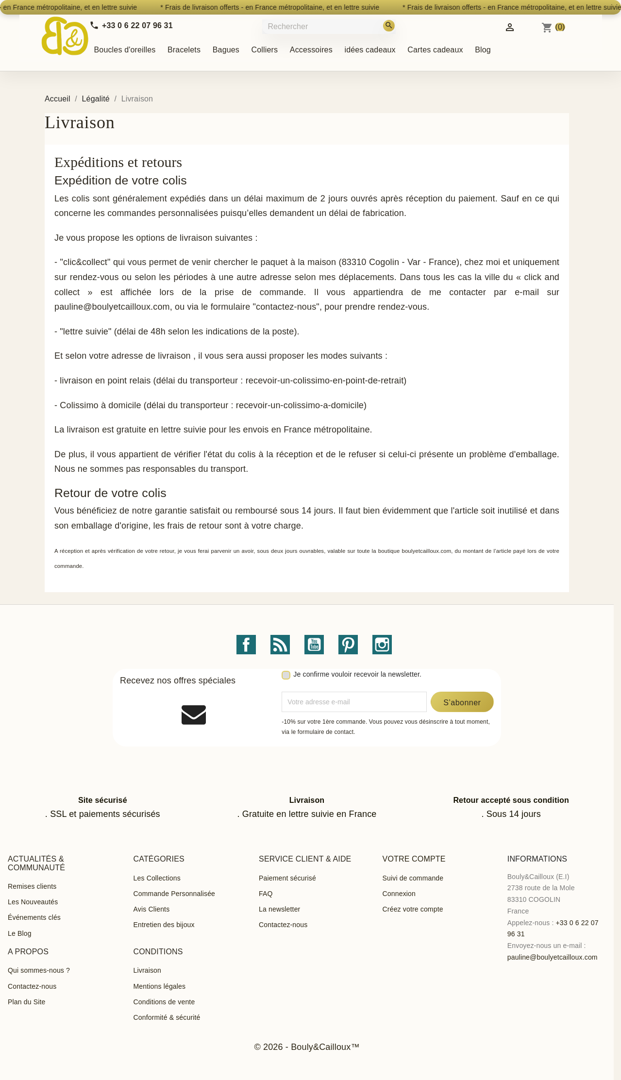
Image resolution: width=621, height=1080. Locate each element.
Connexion (399, 893)
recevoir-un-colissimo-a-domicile (300, 405)
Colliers (265, 50)
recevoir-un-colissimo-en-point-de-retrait (325, 380)
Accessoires (311, 50)
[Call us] (131, 25)
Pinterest (348, 644)
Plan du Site (26, 1002)
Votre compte (414, 859)
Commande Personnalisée (175, 893)
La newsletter (279, 909)
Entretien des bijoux (164, 925)
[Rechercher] (330, 26)
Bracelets (184, 50)
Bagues (226, 50)
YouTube (314, 644)
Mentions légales (160, 986)
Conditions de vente (164, 1002)
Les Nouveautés (33, 902)
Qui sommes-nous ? (39, 970)
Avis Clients (152, 909)
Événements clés (34, 917)
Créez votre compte (413, 909)
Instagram (382, 644)
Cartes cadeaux (435, 50)
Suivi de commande (413, 878)
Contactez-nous (283, 925)
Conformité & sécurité (167, 1017)
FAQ (266, 893)
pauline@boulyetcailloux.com (552, 957)
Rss (280, 644)
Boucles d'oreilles (125, 50)
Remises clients (32, 886)
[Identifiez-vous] (510, 26)
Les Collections (157, 878)
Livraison (147, 970)
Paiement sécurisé (287, 878)
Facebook (246, 644)
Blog (483, 50)
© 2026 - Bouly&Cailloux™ (306, 1047)
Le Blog (20, 933)
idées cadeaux (369, 50)
